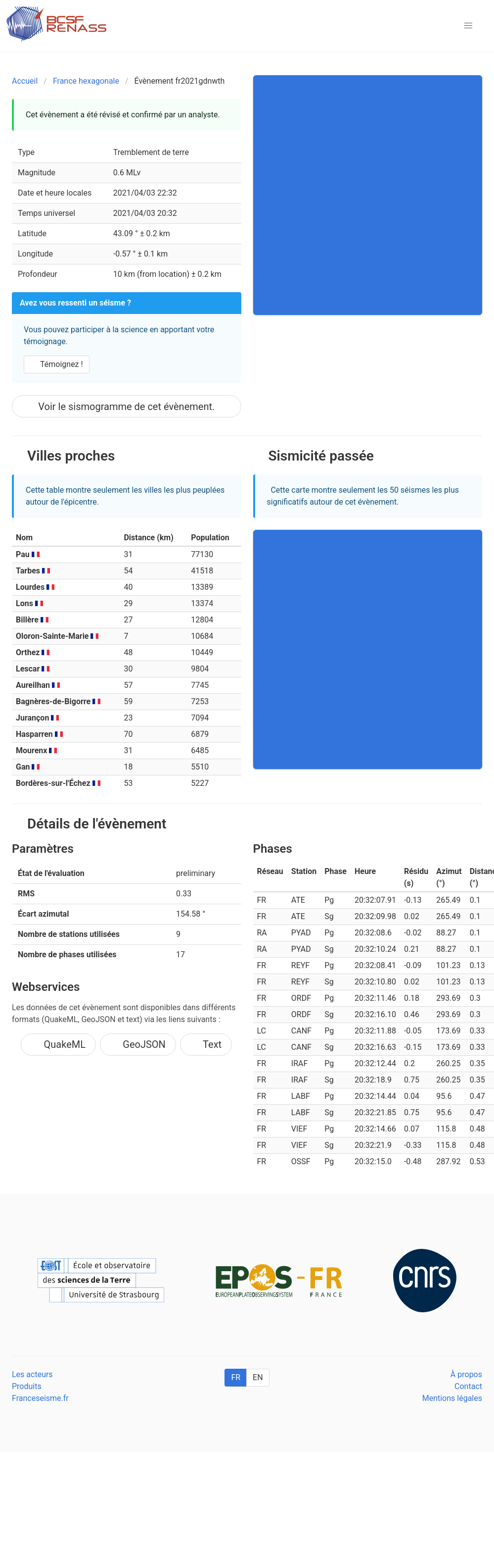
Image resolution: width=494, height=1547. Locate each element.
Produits (27, 1386)
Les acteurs (32, 1374)
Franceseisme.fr (40, 1398)
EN (258, 1377)
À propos (466, 1374)
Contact (468, 1386)
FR (235, 1377)
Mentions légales (452, 1398)
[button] (468, 26)
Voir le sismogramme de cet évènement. (126, 407)
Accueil (25, 81)
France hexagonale (86, 81)
